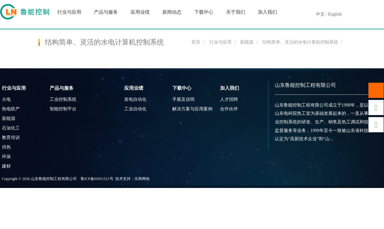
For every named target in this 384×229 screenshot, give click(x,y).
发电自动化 (135, 99)
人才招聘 (229, 99)
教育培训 (11, 137)
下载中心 (203, 12)
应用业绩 (140, 12)
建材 (6, 166)
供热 (6, 147)
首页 (195, 42)
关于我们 (235, 12)
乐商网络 (142, 179)
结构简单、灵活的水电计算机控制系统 (300, 42)
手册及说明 (183, 99)
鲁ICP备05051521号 (97, 179)
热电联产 (11, 109)
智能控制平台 (63, 109)
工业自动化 (135, 109)
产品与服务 (106, 12)
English (335, 14)
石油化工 (11, 128)
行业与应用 (69, 12)
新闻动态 (171, 12)
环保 (6, 156)
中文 (320, 14)
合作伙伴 (229, 109)
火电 (6, 99)
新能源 (246, 42)
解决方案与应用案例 (192, 109)
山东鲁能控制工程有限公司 (305, 85)
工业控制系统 (63, 99)
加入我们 (267, 12)
